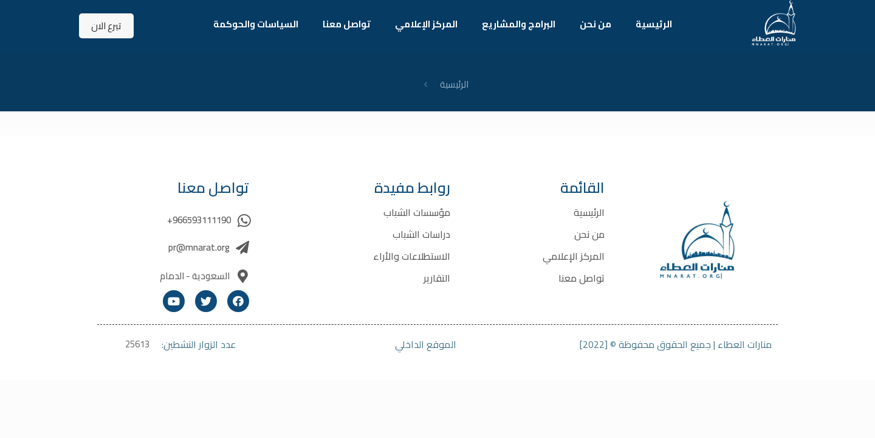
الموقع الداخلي (425, 344)
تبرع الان (106, 26)
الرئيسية (454, 84)
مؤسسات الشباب (416, 212)
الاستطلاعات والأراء (411, 256)
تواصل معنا (581, 278)
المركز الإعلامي (574, 256)
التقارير (437, 278)
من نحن (589, 234)
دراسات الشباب (421, 234)
